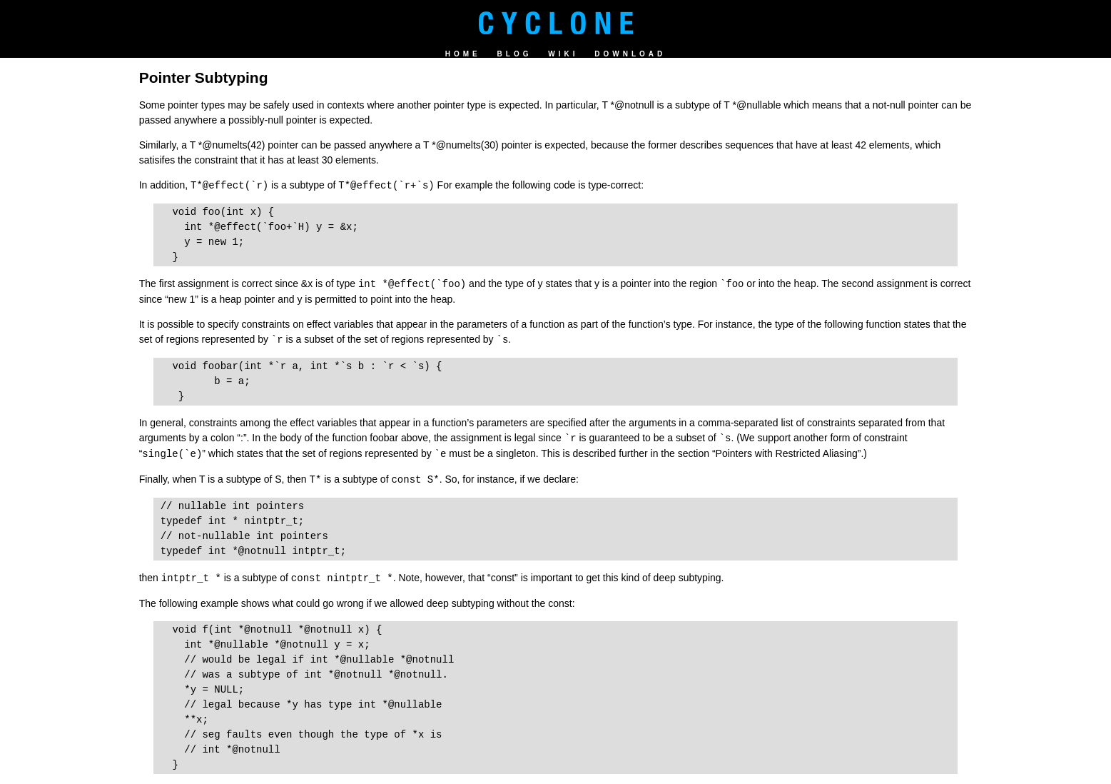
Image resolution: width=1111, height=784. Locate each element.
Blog (514, 54)
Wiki (563, 54)
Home (463, 54)
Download (630, 54)
